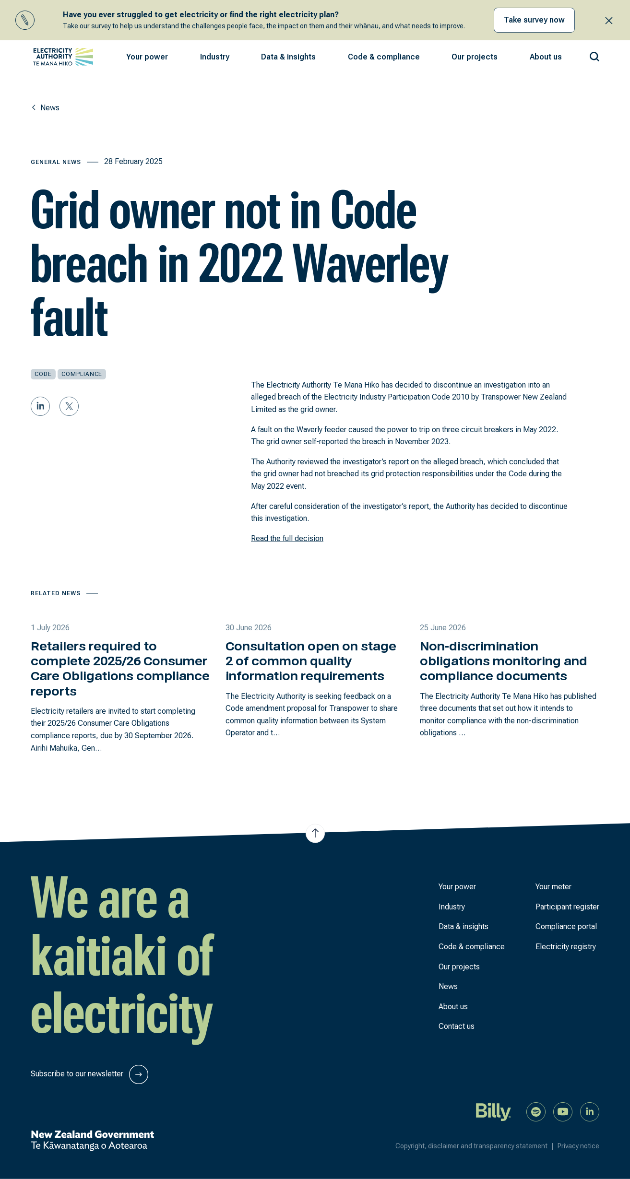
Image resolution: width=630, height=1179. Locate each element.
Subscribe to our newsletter (89, 1074)
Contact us (457, 1026)
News (448, 986)
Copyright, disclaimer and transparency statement (476, 1146)
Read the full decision (287, 538)
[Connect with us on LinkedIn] (589, 1111)
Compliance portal (566, 926)
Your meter (553, 886)
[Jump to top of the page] (315, 833)
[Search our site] (594, 54)
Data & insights (463, 926)
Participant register (567, 906)
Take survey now (534, 19)
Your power (457, 886)
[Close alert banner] (609, 20)
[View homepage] (63, 57)
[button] (147, 57)
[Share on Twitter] (69, 406)
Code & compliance (472, 946)
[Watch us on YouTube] (562, 1111)
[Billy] (494, 1111)
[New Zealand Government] (92, 1140)
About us (453, 1006)
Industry (452, 906)
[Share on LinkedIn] (40, 406)
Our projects (459, 966)
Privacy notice (578, 1146)
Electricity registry (565, 946)
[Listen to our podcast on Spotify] (536, 1111)
